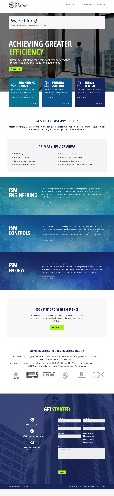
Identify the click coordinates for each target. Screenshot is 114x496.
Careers (24, 25)
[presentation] (68, 465)
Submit (62, 472)
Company (61, 433)
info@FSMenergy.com (48, 2)
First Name (62, 418)
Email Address (62, 426)
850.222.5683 (13, 2)
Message (61, 446)
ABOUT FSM (93, 2)
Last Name (86, 418)
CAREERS (102, 2)
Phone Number (87, 426)
